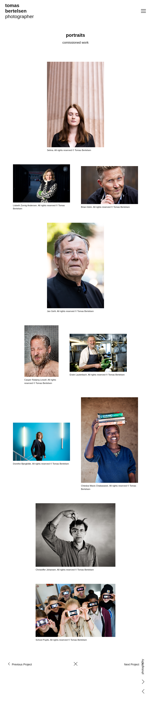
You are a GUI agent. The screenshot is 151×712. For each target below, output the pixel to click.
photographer (19, 11)
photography (142, 666)
